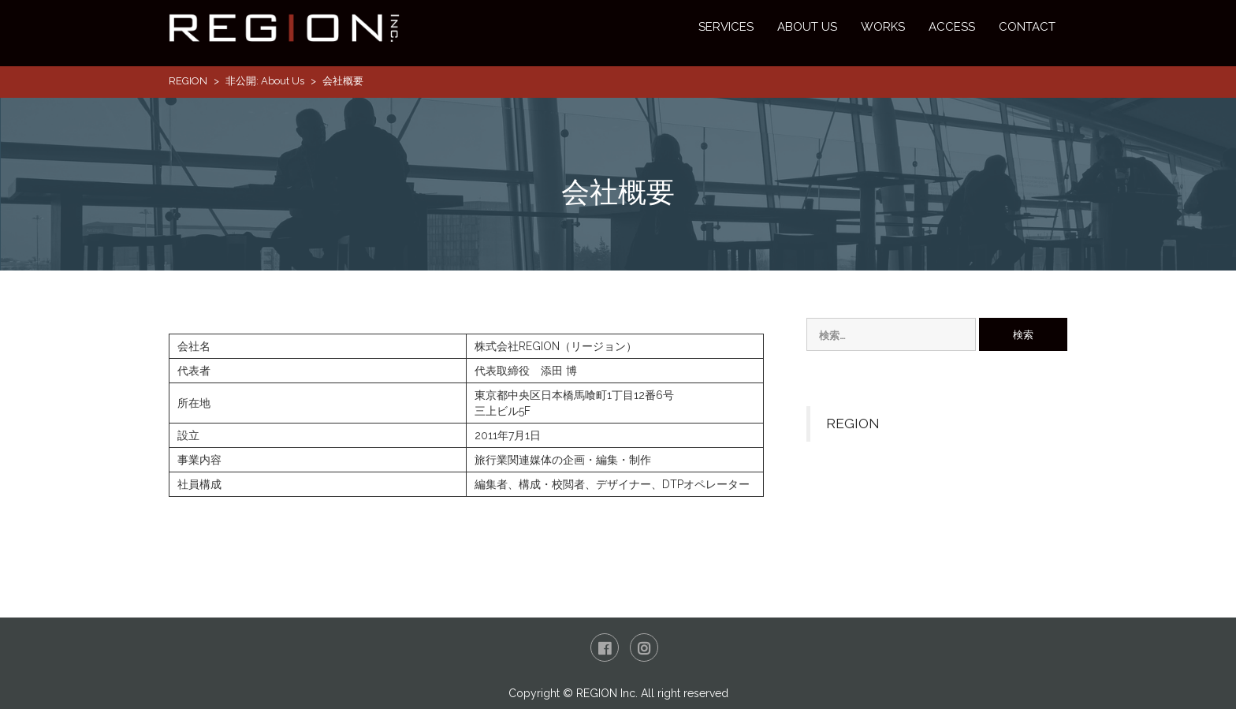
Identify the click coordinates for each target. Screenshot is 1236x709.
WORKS (883, 27)
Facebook (604, 647)
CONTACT (1027, 27)
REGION (188, 81)
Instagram (644, 647)
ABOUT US (807, 27)
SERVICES (726, 27)
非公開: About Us (264, 81)
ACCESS (952, 27)
